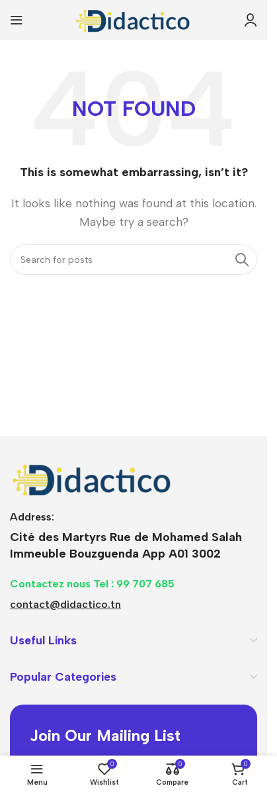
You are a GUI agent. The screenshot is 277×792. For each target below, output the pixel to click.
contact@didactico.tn (65, 604)
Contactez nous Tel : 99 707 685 (92, 583)
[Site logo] (133, 19)
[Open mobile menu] (16, 20)
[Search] (133, 259)
